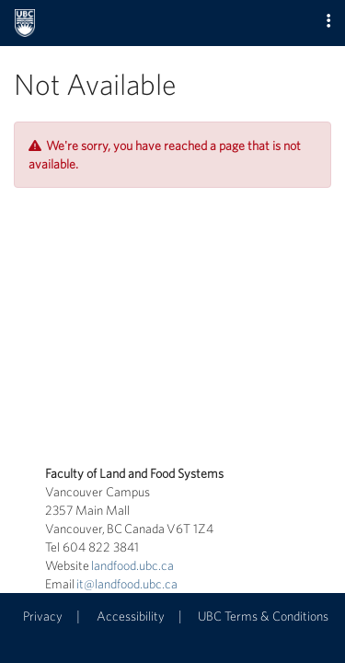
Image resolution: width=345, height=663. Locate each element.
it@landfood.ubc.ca (127, 583)
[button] (328, 22)
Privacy (43, 616)
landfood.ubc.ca (132, 565)
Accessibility (131, 616)
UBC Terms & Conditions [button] (263, 616)
